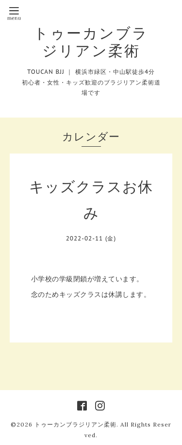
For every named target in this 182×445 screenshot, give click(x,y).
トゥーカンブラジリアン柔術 (91, 42)
